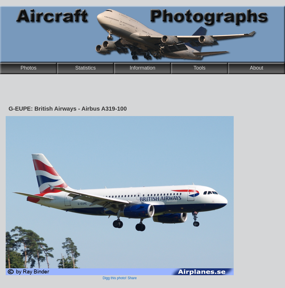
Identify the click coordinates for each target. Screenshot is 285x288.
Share (132, 278)
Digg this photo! (114, 278)
